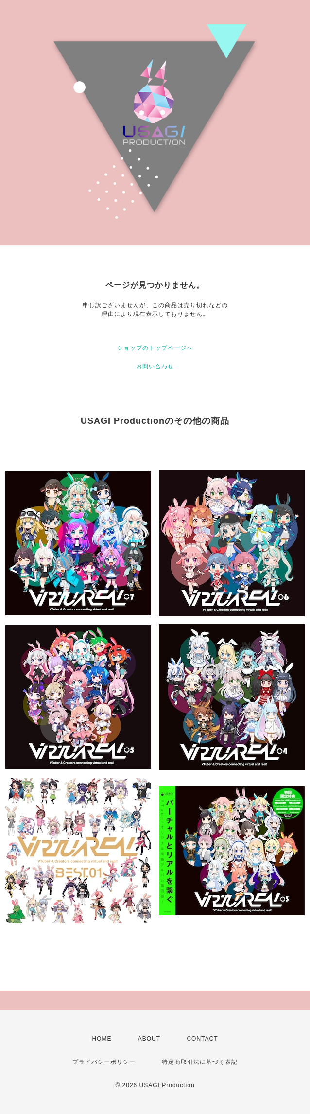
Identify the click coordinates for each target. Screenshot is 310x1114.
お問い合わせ (155, 366)
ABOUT (149, 1038)
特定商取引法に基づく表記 (200, 1062)
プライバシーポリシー (104, 1062)
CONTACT (202, 1038)
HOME (101, 1038)
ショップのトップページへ (155, 348)
